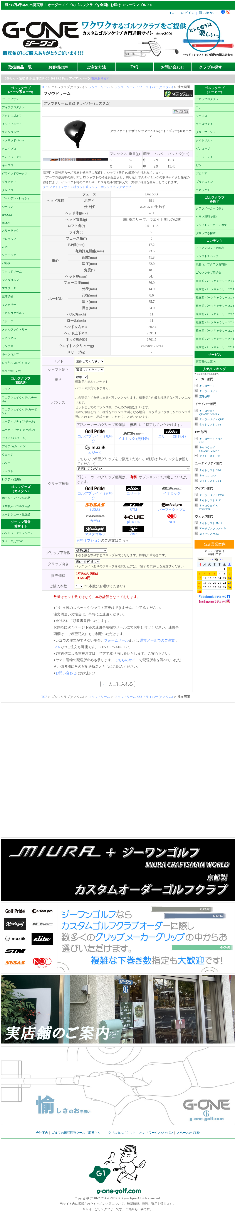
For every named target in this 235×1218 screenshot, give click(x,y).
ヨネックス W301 (209, 533)
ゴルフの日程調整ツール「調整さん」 (78, 1132)
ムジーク (7, 321)
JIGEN (6, 222)
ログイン (188, 13)
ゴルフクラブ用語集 (208, 272)
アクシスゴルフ (12, 115)
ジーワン (7, 206)
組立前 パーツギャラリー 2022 (215, 314)
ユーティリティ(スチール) (18, 421)
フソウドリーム (12, 271)
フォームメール (116, 640)
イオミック (172, 493)
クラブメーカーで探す (210, 208)
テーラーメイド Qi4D (211, 419)
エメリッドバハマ (13, 140)
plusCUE (133, 522)
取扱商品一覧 (20, 67)
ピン (198, 165)
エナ (198, 107)
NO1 (172, 522)
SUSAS (95, 509)
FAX (57, 647)
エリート (133, 493)
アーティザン (10, 99)
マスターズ (9, 288)
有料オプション (89, 540)
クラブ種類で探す (207, 216)
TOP (173, 13)
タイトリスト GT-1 (210, 424)
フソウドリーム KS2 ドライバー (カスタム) (144, 87)
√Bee (133, 534)
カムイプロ (9, 148)
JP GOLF (7, 214)
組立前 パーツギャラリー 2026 (215, 281)
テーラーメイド (206, 157)
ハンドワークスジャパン (17, 533)
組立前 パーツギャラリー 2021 (215, 322)
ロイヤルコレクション (16, 362)
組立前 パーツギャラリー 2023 (215, 305)
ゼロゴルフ (9, 239)
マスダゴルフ (10, 279)
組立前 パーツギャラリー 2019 (215, 338)
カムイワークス (12, 157)
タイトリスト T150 (210, 500)
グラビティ (9, 181)
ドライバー (9, 389)
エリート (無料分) (172, 436)
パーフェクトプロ (172, 510)
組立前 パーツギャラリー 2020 (215, 330)
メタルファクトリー (14, 329)
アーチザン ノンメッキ (212, 528)
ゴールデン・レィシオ (16, 198)
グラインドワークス (14, 173)
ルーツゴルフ (10, 354)
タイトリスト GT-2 (210, 470)
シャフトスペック (207, 256)
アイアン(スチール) (14, 438)
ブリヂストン (204, 181)
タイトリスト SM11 (210, 523)
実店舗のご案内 (206, 361)
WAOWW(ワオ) (11, 371)
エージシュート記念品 (16, 514)
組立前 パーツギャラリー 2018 (215, 347)
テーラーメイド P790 (211, 495)
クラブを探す (210, 67)
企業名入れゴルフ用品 (16, 506)
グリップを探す (206, 233)
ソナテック (9, 255)
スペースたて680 (12, 541)
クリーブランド (206, 132)
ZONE (5, 247)
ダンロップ (203, 148)
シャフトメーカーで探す (211, 225)
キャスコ (7, 165)
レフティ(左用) (11, 479)
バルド (6, 263)
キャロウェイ (204, 123)
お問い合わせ (172, 67)
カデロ (95, 521)
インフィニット (12, 123)
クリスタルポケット (122, 1132)
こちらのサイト (127, 660)
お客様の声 (58, 67)
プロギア (201, 173)
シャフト (7, 471)
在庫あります (100, 78)
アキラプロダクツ (13, 107)
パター (6, 462)
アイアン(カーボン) (14, 446)
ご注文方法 (96, 67)
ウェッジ (7, 454)
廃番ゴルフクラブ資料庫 (211, 264)
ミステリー (9, 304)
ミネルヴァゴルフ (13, 313)
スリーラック (10, 230)
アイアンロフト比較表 (210, 247)
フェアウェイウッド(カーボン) (19, 411)
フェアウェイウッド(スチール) (19, 399)
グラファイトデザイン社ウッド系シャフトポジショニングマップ (87, 187)
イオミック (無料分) (133, 438)
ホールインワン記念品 (16, 498)
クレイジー (9, 190)
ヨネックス (9, 337)
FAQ (134, 67)
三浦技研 (7, 296)
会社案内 (42, 1132)
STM (133, 510)
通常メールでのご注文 (157, 640)
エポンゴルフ (10, 132)
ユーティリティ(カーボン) (18, 429)
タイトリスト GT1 (209, 455)
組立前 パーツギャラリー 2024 (215, 297)
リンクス (7, 346)
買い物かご (208, 13)
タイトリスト (204, 140)
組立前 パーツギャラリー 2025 (215, 289)
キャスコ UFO (207, 475)
